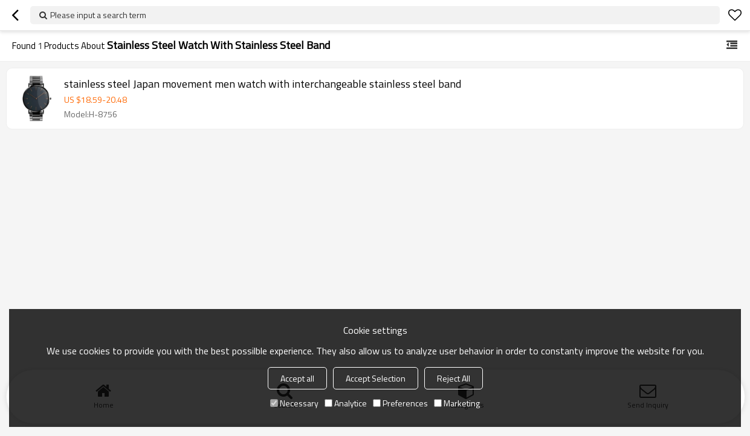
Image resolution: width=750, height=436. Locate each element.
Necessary (294, 403)
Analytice (346, 403)
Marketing (457, 403)
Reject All (453, 378)
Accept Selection (376, 378)
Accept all (297, 378)
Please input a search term (98, 14)
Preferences (400, 403)
